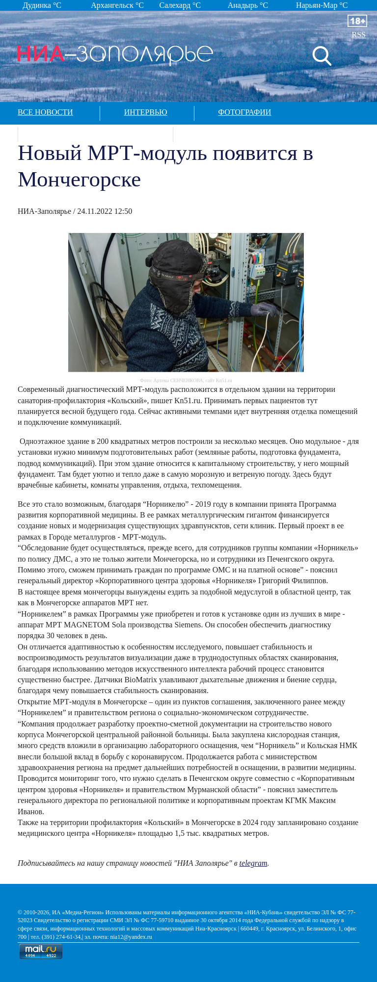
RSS (359, 34)
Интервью (145, 112)
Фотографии (244, 112)
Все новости (45, 112)
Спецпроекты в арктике (94, 133)
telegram (254, 863)
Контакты (219, 133)
